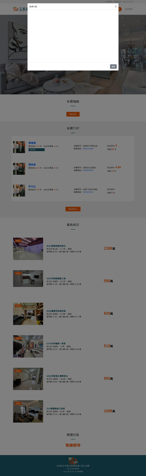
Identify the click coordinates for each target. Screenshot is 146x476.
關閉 (113, 66)
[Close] (116, 6)
